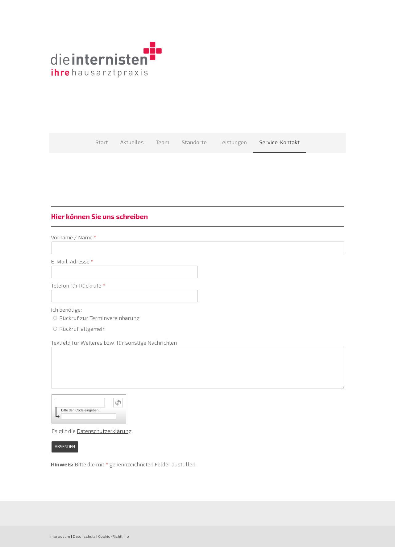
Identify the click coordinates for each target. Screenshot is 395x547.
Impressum (59, 536)
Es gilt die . (92, 430)
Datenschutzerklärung (104, 430)
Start (101, 142)
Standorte (194, 142)
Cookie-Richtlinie (113, 536)
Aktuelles (131, 142)
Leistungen (233, 142)
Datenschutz (84, 536)
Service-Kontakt (279, 142)
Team (162, 142)
